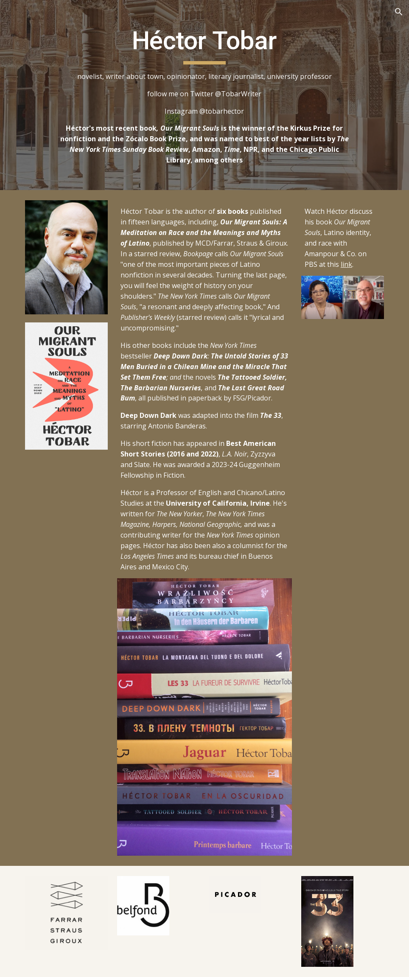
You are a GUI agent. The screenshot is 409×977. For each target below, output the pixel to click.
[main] (204, 95)
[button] (399, 12)
